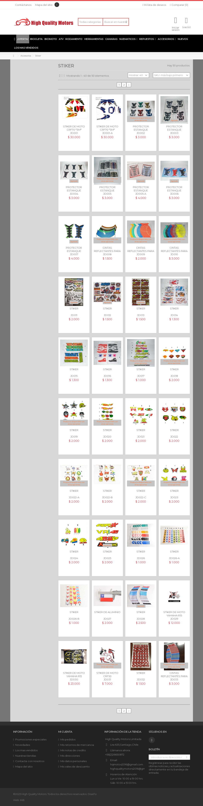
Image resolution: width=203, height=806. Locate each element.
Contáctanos (23, 4)
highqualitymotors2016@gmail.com (132, 768)
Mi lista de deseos (154, 4)
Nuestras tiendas (25, 755)
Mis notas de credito (73, 750)
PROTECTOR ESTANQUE (141, 128)
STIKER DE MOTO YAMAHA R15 (174, 614)
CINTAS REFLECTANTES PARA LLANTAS (107, 251)
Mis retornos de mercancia (77, 744)
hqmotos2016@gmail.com (126, 764)
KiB (22, 800)
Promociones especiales (30, 739)
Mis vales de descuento (75, 766)
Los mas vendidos (26, 750)
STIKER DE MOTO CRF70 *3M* (74, 128)
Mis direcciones (70, 755)
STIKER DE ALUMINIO (107, 612)
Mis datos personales (73, 761)
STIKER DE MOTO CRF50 (107, 674)
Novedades (22, 744)
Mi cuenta (65, 731)
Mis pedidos (67, 739)
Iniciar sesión (176, 28)
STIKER (74, 308)
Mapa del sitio (44, 4)
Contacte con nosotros (29, 761)
